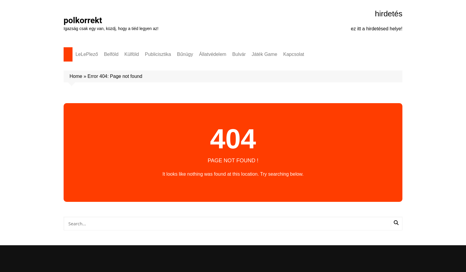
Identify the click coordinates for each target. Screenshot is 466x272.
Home (76, 76)
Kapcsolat (293, 54)
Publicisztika (158, 54)
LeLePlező (86, 54)
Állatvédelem (212, 54)
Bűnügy (185, 54)
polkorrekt (83, 20)
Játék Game (264, 54)
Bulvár (238, 54)
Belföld (111, 54)
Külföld (132, 54)
